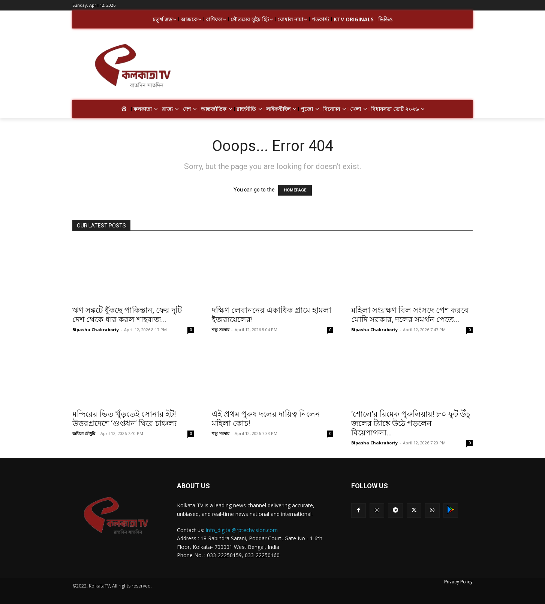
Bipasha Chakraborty (95, 329)
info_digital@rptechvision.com (242, 530)
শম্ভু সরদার (220, 329)
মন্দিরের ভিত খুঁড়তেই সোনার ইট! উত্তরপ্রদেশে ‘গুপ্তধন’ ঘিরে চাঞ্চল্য (124, 419)
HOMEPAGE (295, 190)
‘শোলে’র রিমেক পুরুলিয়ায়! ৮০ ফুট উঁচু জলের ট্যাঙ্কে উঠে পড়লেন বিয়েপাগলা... (410, 423)
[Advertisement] (332, 67)
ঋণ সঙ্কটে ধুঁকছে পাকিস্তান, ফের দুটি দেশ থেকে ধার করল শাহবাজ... (127, 315)
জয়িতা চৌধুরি (83, 433)
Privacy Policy (458, 582)
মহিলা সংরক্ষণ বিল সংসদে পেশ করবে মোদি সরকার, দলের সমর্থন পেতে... (410, 315)
